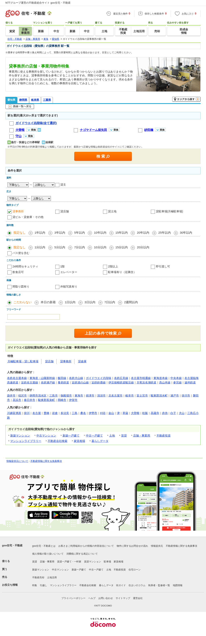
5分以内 (59, 247)
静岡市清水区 (38, 395)
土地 (112, 435)
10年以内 (100, 232)
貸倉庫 (82, 361)
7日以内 (109, 302)
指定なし (19, 232)
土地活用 (52, 577)
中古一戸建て (94, 435)
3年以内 (59, 232)
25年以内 (164, 232)
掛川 (27, 413)
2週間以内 (131, 302)
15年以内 (121, 232)
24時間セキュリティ (25, 266)
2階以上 (113, 266)
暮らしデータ (100, 441)
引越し (43, 585)
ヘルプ (92, 598)
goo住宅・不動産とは (44, 546)
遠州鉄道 (190, 382)
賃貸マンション (92, 561)
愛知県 (11, 99)
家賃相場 (79, 441)
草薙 (125, 413)
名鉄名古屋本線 (17, 378)
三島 (74, 413)
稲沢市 (22, 395)
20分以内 (143, 247)
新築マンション (20, 435)
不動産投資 (164, 435)
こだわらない (22, 302)
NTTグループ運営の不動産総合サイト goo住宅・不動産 (38, 2)
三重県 (47, 99)
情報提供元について (17, 461)
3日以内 (89, 302)
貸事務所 (18, 211)
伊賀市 (73, 400)
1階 (62, 266)
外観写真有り (68, 286)
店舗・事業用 (141, 435)
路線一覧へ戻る (19, 106)
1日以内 (70, 302)
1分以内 (40, 247)
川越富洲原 (14, 413)
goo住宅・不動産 (12, 545)
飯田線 (62, 378)
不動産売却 (38, 577)
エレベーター (68, 272)
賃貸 (124, 435)
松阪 (145, 413)
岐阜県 (35, 99)
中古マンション (46, 435)
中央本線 (176, 378)
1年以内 (40, 232)
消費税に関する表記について (82, 553)
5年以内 (79, 232)
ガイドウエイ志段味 (98, 378)
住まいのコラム (137, 585)
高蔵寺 (155, 413)
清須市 (101, 395)
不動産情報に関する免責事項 (46, 461)
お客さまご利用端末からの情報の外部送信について (86, 546)
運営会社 (138, 598)
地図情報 (177, 585)
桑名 (83, 413)
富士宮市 (142, 395)
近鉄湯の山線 (80, 382)
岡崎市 (62, 400)
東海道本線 (160, 378)
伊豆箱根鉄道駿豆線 (121, 382)
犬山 (181, 413)
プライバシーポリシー (73, 598)
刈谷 (103, 413)
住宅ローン (135, 569)
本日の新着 (48, 302)
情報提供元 (157, 546)
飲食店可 (18, 272)
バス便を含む (20, 253)
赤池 (165, 413)
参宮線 (177, 382)
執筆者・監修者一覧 (159, 585)
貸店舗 (64, 211)
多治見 (65, 413)
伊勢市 (93, 413)
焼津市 (90, 395)
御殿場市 (66, 395)
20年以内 (143, 232)
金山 (111, 413)
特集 (34, 585)
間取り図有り (20, 286)
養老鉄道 (63, 382)
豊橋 (46, 413)
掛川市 (186, 395)
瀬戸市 (174, 395)
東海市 (79, 395)
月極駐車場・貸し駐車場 (22, 361)
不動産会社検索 (57, 441)
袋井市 (11, 395)
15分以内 (121, 247)
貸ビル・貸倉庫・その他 (27, 217)
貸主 (63, 184)
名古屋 (36, 413)
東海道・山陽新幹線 (42, 378)
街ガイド (121, 585)
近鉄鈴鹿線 (99, 382)
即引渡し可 (163, 266)
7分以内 (79, 247)
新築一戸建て (71, 435)
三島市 (53, 395)
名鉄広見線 (121, 378)
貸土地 (112, 211)
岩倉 (55, 413)
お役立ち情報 (10, 584)
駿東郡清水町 (159, 395)
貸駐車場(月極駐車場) (169, 211)
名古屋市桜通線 (141, 378)
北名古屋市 (115, 395)
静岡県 (23, 99)
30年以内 (186, 232)
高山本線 (164, 382)
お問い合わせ (105, 598)
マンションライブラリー (25, 441)
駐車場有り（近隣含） (122, 272)
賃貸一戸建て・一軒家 (69, 561)
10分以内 (100, 247)
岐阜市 (129, 395)
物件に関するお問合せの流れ (132, 546)
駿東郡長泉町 (46, 400)
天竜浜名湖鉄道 (146, 382)
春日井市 (29, 400)
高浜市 (17, 400)
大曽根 (135, 413)
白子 (173, 413)
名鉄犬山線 (76, 378)
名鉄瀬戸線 (48, 382)
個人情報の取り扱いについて (48, 553)
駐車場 (107, 561)
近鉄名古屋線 (29, 382)
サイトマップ (123, 598)
